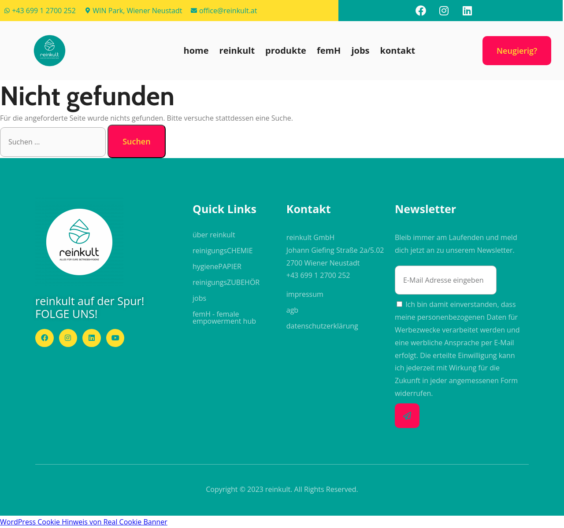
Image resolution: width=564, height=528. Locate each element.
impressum (304, 294)
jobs (360, 50)
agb (292, 310)
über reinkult (214, 235)
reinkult (237, 50)
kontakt (398, 50)
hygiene (217, 266)
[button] (49, 50)
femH (329, 50)
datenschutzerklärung (322, 326)
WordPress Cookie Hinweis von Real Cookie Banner (83, 522)
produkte (285, 50)
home (196, 50)
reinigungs (223, 250)
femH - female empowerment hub (224, 317)
